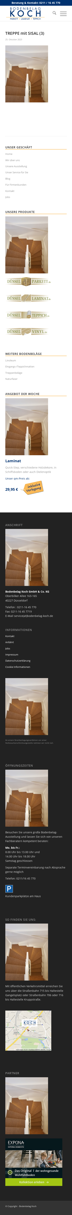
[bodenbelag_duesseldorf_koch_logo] (29, 13)
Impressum (11, 654)
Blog (7, 178)
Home (8, 154)
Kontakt (9, 191)
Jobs (7, 197)
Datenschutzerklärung (17, 660)
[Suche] (52, 13)
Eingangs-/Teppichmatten (19, 366)
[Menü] (61, 13)
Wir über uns (12, 160)
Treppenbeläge (13, 372)
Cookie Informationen (17, 667)
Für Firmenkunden (15, 184)
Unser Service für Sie (16, 172)
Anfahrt (9, 642)
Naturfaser (11, 379)
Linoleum (10, 360)
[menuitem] (52, 13)
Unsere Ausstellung (16, 166)
